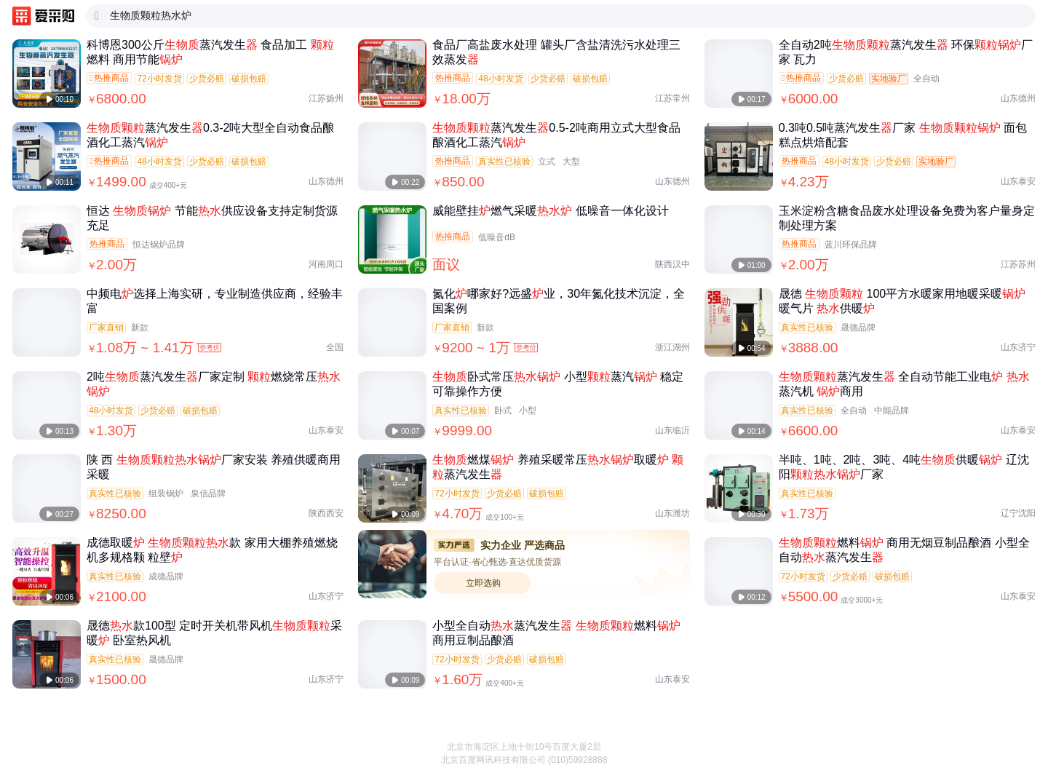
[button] (1026, 736)
